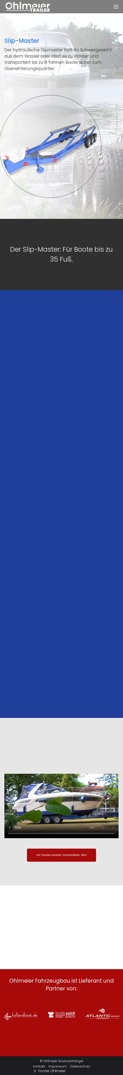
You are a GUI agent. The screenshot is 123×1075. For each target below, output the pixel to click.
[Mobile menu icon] (116, 6)
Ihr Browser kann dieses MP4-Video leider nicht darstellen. (61, 806)
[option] (61, 254)
